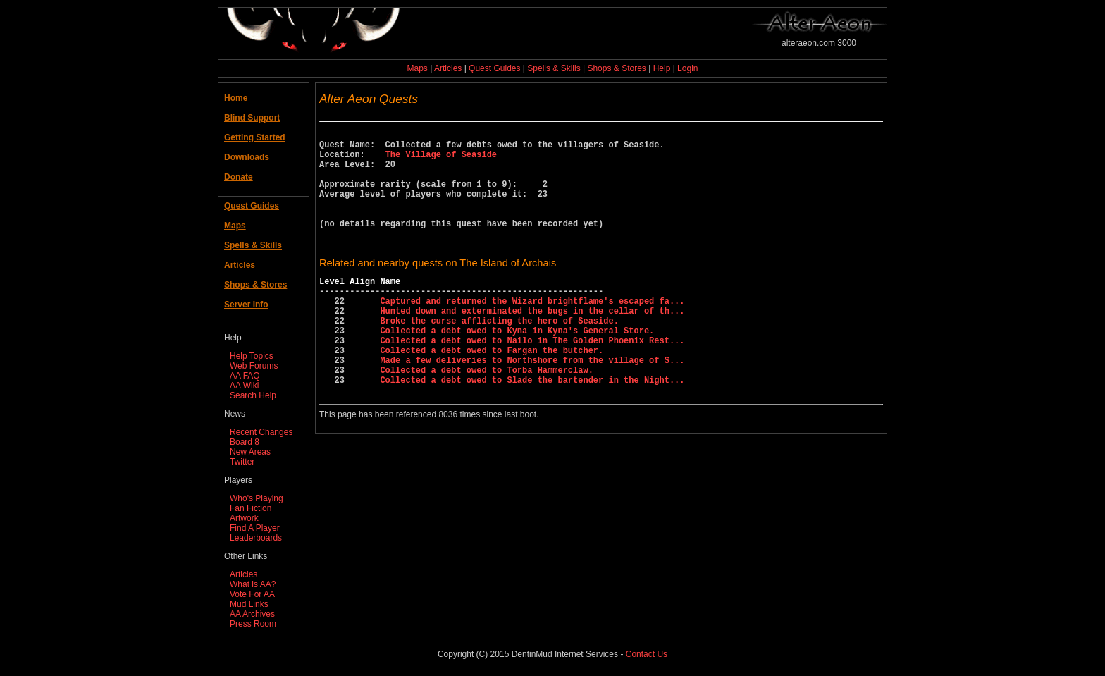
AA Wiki (244, 386)
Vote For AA (252, 594)
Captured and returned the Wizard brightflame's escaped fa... (532, 332)
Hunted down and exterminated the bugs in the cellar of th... (532, 344)
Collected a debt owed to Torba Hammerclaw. (486, 416)
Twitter (242, 462)
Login (687, 68)
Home (235, 98)
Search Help (253, 395)
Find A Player (255, 528)
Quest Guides (494, 68)
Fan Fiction (250, 508)
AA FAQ (245, 376)
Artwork (244, 518)
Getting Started (254, 137)
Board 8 (244, 442)
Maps (417, 68)
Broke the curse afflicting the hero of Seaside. (499, 356)
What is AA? (253, 584)
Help (662, 68)
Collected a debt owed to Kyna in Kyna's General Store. (517, 368)
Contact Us (646, 654)
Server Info (246, 304)
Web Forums (254, 366)
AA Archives (252, 614)
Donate (238, 177)
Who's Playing (256, 498)
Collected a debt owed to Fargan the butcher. (491, 392)
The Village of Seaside (441, 160)
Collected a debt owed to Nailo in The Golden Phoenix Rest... (532, 380)
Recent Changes (261, 432)
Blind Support (252, 118)
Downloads (246, 157)
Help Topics (251, 356)
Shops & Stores (616, 68)
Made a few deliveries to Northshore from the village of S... (532, 404)
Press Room (253, 624)
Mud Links (249, 604)
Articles (448, 68)
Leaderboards (256, 538)
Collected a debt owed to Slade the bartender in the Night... (532, 428)
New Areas (250, 452)
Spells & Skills (553, 68)
